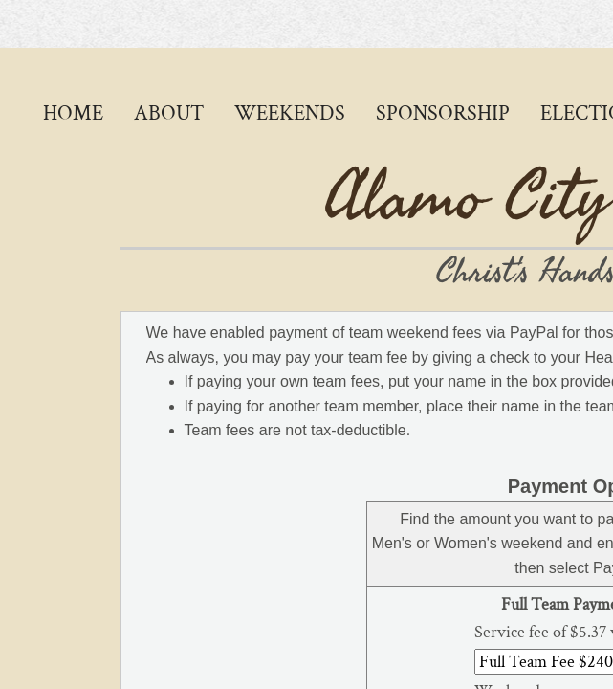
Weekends (289, 113)
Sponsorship (443, 113)
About (169, 113)
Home (73, 113)
